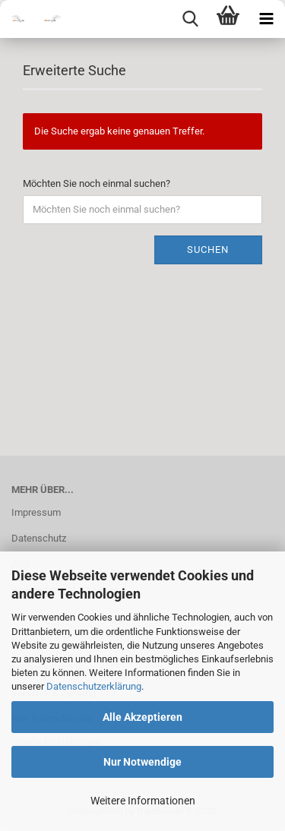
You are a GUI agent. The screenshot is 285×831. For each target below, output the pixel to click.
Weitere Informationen (142, 801)
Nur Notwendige (142, 762)
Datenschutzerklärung (93, 686)
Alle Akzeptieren (142, 717)
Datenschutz (38, 538)
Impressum (36, 512)
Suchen (208, 249)
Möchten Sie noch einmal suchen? (96, 183)
